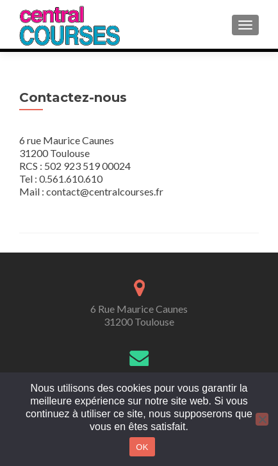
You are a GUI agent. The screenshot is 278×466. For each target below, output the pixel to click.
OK (142, 447)
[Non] (262, 419)
